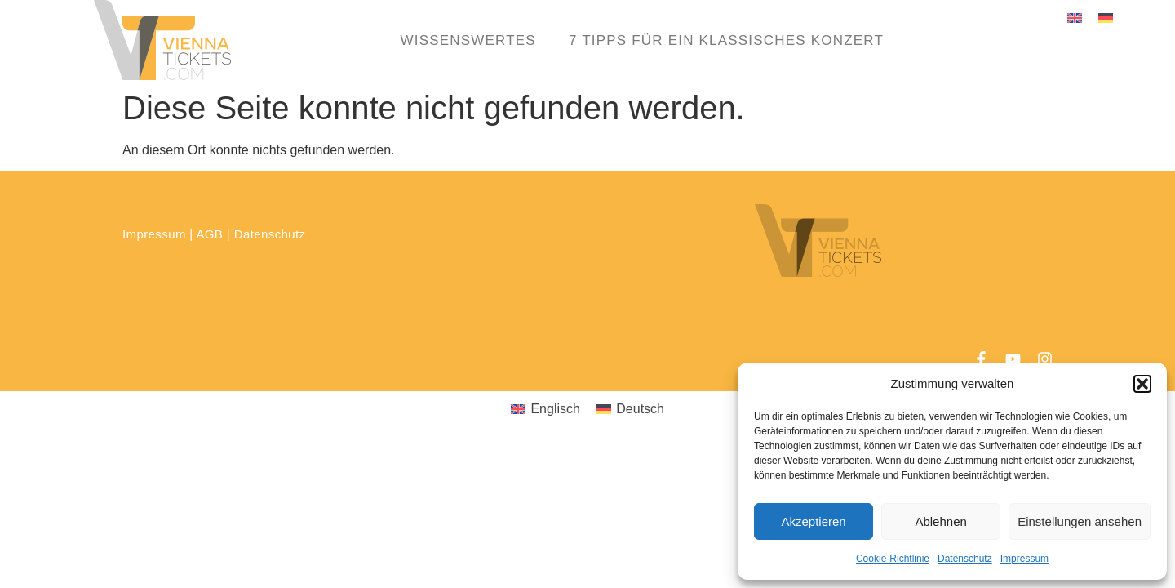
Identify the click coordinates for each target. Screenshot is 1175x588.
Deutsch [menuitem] (640, 409)
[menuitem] (1074, 18)
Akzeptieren (813, 521)
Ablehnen (940, 521)
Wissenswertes (467, 40)
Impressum (1024, 558)
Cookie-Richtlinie (892, 558)
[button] (1142, 384)
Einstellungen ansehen (1080, 521)
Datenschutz (965, 558)
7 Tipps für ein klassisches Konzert (726, 40)
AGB (209, 234)
